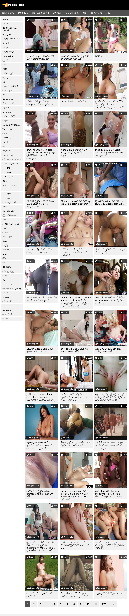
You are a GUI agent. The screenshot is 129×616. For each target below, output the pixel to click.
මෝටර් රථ (7, 301)
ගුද (3, 95)
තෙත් (4, 206)
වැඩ (4, 189)
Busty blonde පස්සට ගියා (73, 101)
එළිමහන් (6, 151)
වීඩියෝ (99, 56)
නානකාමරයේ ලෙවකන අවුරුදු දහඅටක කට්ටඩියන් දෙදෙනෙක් (109, 152)
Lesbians (6, 168)
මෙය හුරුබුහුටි (8, 271)
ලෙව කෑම (6, 112)
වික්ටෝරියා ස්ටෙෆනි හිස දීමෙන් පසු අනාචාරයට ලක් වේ (75, 545)
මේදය (5, 293)
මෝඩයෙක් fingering (11, 288)
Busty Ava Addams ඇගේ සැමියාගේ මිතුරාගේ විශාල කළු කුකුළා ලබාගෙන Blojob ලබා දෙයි (75, 495)
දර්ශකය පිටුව (8, 12)
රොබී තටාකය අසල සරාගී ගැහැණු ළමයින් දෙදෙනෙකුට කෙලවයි (110, 545)
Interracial (6, 172)
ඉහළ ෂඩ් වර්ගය (71, 12)
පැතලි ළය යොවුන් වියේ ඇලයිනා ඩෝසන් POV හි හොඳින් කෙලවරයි (39, 445)
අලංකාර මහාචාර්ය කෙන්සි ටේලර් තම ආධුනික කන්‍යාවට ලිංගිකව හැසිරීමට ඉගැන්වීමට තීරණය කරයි (40, 546)
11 (96, 604)
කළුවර (5, 228)
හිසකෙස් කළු (8, 103)
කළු (4, 262)
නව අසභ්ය (23, 12)
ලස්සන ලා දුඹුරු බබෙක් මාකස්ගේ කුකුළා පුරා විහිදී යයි (40, 494)
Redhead (6, 219)
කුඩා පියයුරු (7, 73)
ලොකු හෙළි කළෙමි (11, 39)
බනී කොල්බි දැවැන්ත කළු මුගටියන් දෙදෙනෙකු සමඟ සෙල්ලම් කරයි (75, 397)
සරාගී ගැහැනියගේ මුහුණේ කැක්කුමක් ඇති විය (75, 57)
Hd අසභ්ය (6, 267)
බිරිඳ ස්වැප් (7, 314)
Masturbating (8, 155)
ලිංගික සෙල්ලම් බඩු (11, 224)
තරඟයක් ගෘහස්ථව (10, 185)
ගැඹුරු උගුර (7, 90)
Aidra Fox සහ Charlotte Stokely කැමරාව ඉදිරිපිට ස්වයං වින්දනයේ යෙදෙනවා (109, 494)
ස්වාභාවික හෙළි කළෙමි (9, 29)
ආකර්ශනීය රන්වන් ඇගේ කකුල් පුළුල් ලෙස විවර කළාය (74, 152)
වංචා (4, 254)
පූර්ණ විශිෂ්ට (96, 12)
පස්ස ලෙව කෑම (9, 202)
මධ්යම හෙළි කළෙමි (11, 125)
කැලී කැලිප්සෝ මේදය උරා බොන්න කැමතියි (75, 350)
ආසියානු (6, 297)
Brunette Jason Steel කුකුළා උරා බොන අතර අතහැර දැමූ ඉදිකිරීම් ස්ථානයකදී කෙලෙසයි (41, 154)
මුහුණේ (5, 120)
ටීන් (4, 64)
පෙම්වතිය (6, 310)
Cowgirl (5, 47)
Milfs (4, 69)
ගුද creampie (8, 198)
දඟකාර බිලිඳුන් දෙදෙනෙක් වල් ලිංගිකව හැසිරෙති (40, 57)
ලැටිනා (5, 107)
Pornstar (6, 142)
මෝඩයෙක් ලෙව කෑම (12, 159)
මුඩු (4, 82)
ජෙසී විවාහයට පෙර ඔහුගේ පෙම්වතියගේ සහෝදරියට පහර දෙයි (109, 445)
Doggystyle (7, 34)
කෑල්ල (5, 245)
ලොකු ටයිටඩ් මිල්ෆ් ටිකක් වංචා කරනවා (108, 595)
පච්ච (4, 181)
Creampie (6, 194)
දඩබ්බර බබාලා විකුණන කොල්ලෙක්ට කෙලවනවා (39, 103)
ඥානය (5, 232)
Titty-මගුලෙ (7, 176)
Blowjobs (6, 19)
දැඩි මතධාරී (7, 56)
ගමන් (4, 133)
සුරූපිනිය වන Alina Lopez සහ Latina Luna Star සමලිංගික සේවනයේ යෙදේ (40, 397)
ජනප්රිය (57, 12)
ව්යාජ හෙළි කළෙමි (11, 163)
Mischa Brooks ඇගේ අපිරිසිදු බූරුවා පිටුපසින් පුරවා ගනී (75, 202)
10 (88, 604)
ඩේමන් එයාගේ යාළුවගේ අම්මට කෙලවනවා (39, 350)
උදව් (108, 12)
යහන (4, 275)
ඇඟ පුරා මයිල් (8, 211)
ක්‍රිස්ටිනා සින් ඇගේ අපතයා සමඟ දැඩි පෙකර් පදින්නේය (109, 202)
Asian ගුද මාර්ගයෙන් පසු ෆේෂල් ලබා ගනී (108, 350)
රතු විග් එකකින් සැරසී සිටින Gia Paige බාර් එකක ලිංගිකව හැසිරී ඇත (110, 300)
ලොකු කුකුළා (8, 52)
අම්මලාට (6, 250)
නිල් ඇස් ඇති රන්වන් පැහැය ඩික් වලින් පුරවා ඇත (110, 251)
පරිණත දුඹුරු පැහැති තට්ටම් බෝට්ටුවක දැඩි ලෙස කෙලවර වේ (41, 204)
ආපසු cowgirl (8, 146)
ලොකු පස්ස (7, 77)
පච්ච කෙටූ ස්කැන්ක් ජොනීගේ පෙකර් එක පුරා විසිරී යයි (74, 252)
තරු (85, 12)
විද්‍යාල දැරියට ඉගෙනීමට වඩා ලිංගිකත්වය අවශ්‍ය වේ (76, 444)
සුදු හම (5, 60)
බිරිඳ (4, 258)
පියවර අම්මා (8, 237)
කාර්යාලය (7, 318)
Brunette (6, 43)
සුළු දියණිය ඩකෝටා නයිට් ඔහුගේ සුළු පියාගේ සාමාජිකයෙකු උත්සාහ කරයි (110, 104)
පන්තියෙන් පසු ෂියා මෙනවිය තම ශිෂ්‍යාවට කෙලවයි (41, 299)
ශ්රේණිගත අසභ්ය (40, 12)
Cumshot (6, 23)
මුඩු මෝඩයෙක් (9, 215)
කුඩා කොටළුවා (9, 116)
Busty (4, 241)
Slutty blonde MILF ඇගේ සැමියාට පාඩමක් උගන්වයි (74, 595)
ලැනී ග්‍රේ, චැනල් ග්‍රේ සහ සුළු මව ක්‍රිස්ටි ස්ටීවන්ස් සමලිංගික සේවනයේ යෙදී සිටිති (110, 397)
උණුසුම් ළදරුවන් (10, 86)
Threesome (7, 129)
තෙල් (4, 280)
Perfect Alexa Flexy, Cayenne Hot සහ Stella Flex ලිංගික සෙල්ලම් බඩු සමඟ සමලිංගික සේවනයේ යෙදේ (76, 302)
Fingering (6, 138)
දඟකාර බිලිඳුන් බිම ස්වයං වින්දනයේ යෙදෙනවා (39, 251)
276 (104, 604)
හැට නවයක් (7, 284)
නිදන (4, 305)
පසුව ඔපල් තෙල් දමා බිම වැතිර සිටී (39, 595)
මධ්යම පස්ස (7, 99)
